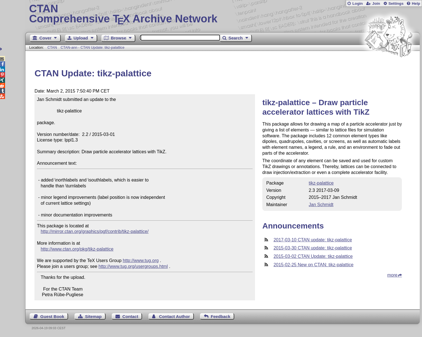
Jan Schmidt (321, 204)
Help (416, 3)
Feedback (220, 316)
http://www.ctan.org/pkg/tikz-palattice (77, 249)
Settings (396, 3)
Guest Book (52, 316)
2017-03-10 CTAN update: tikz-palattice (312, 239)
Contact (130, 316)
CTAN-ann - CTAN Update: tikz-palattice (92, 47)
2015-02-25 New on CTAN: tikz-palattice (313, 264)
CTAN (52, 47)
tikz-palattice (321, 183)
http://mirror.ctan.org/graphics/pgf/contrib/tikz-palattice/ (95, 231)
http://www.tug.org (141, 260)
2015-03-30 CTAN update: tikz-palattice (312, 248)
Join (376, 3)
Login (357, 3)
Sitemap (93, 316)
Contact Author (174, 316)
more (392, 275)
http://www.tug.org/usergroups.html (133, 266)
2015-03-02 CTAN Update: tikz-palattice (313, 256)
